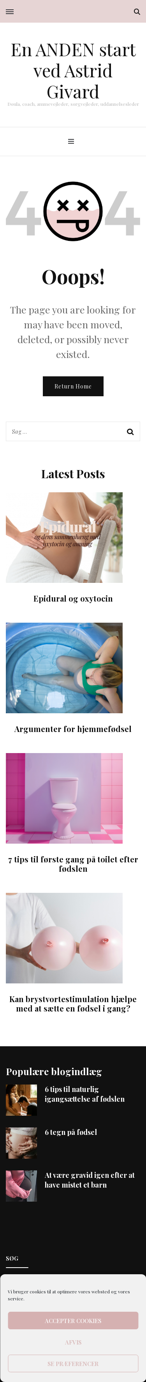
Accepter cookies (73, 1321)
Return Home (73, 386)
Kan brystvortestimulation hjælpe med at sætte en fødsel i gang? (73, 1003)
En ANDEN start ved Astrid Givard (73, 70)
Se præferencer (73, 1364)
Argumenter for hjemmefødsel (73, 728)
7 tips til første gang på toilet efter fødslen (73, 864)
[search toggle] (137, 12)
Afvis (73, 1342)
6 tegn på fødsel (71, 1132)
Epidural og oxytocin (73, 598)
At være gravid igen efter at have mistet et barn (90, 1180)
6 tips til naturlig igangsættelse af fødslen (85, 1094)
